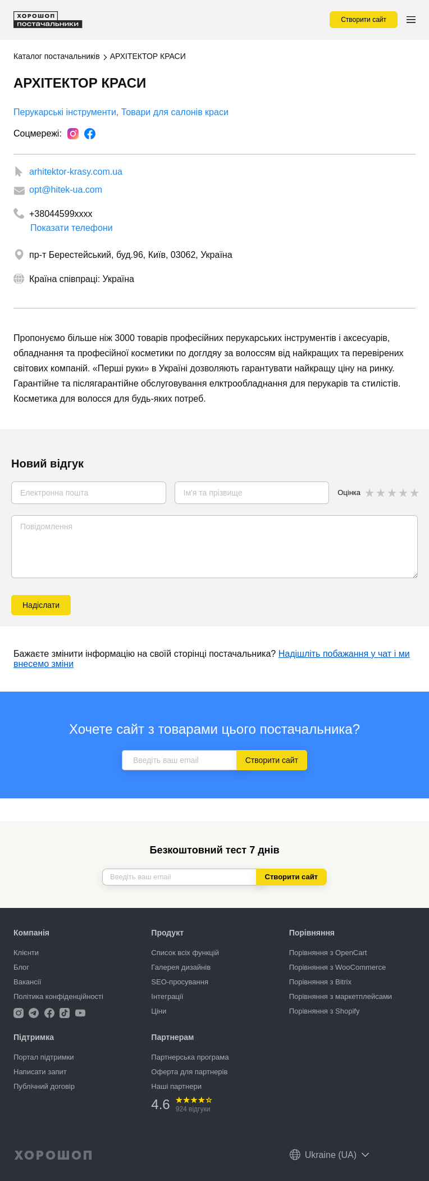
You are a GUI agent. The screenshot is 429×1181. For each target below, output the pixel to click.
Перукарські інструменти (64, 112)
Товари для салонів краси (175, 112)
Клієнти (26, 952)
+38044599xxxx (61, 214)
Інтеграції (167, 996)
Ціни (158, 1011)
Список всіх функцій (185, 952)
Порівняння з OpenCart (328, 952)
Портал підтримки (43, 1057)
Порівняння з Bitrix (320, 982)
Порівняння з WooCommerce (337, 967)
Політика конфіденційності (58, 996)
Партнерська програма (190, 1057)
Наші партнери (176, 1086)
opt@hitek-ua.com (65, 189)
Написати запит (40, 1072)
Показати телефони (71, 224)
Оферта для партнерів (189, 1072)
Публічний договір (44, 1086)
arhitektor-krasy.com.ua (75, 171)
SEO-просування (179, 982)
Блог (21, 967)
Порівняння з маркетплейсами (340, 996)
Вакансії (27, 982)
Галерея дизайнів (181, 967)
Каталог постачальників (56, 56)
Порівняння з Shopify (324, 1011)
